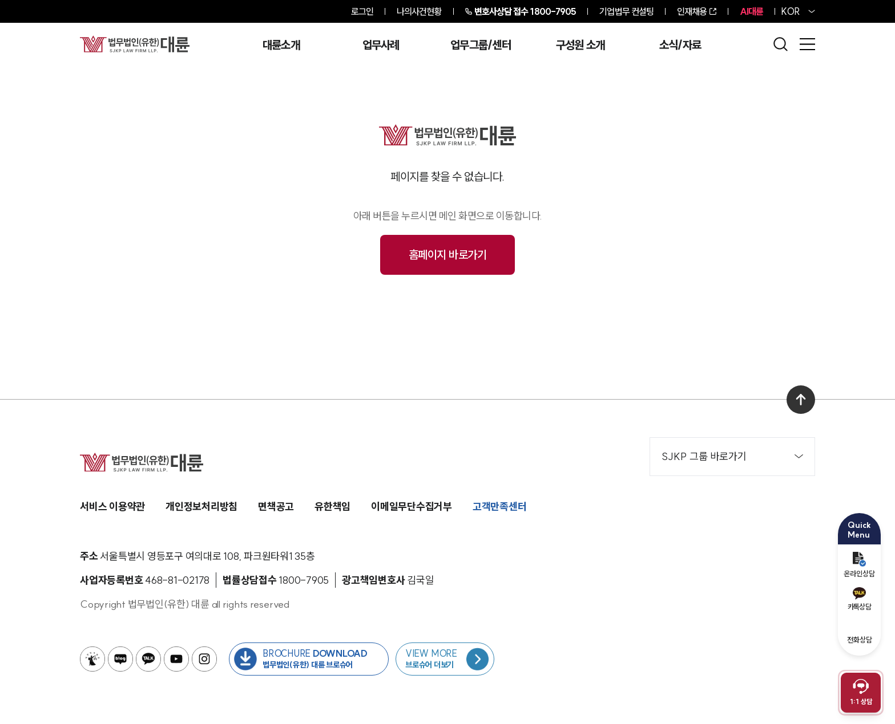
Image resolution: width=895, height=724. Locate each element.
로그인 (362, 11)
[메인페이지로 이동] (135, 43)
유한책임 (332, 506)
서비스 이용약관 (112, 506)
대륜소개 (281, 45)
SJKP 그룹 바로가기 (732, 456)
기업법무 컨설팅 (626, 11)
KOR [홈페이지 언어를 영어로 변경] (790, 11)
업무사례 (381, 45)
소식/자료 (680, 45)
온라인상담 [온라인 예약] (859, 565)
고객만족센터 (500, 506)
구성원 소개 (580, 45)
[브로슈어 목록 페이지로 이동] (445, 659)
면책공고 (276, 506)
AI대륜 (751, 11)
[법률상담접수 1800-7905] (304, 580)
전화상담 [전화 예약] (859, 632)
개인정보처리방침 (201, 506)
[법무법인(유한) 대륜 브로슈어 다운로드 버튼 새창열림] (309, 659)
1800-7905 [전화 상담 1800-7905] (525, 11)
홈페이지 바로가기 (448, 254)
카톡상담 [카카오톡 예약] (859, 599)
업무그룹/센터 (480, 45)
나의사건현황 (419, 11)
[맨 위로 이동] (801, 399)
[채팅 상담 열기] (861, 693)
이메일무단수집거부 (411, 506)
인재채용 (692, 11)
